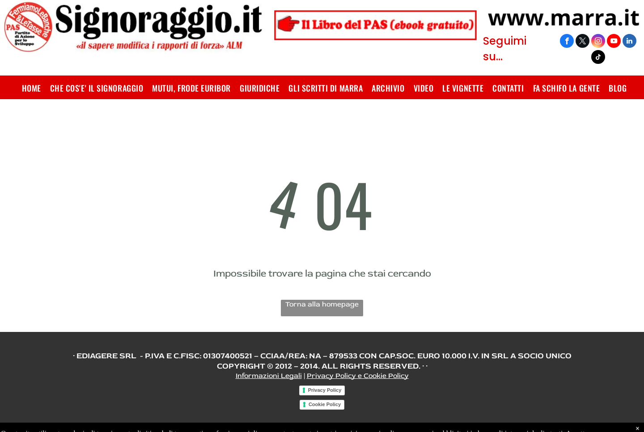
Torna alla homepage (322, 304)
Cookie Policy (325, 404)
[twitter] (582, 42)
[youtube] (614, 42)
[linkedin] (629, 42)
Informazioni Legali (269, 375)
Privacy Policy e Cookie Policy (358, 375)
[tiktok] (598, 58)
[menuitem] (31, 88)
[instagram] (598, 42)
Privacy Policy (325, 390)
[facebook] (567, 42)
